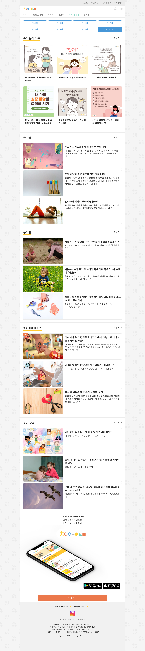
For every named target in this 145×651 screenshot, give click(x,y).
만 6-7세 (110, 29)
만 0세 (60, 23)
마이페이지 (118, 3)
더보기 (118, 38)
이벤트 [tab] (61, 14)
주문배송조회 (106, 3)
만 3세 (35, 29)
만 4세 (60, 29)
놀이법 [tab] (86, 14)
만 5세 (85, 29)
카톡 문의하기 (80, 606)
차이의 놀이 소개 (62, 606)
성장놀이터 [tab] (38, 14)
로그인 (86, 3)
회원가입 (94, 3)
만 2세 (110, 23)
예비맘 (35, 23)
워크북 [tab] (50, 14)
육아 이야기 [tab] (73, 14)
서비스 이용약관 (65, 619)
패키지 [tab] (25, 14)
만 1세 (85, 23)
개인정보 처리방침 (79, 619)
